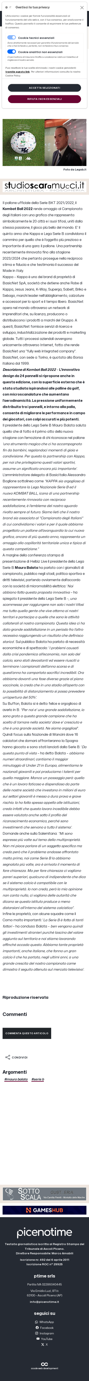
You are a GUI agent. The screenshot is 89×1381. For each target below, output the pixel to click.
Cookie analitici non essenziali (40, 52)
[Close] (82, 7)
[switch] (11, 51)
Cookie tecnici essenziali (36, 38)
